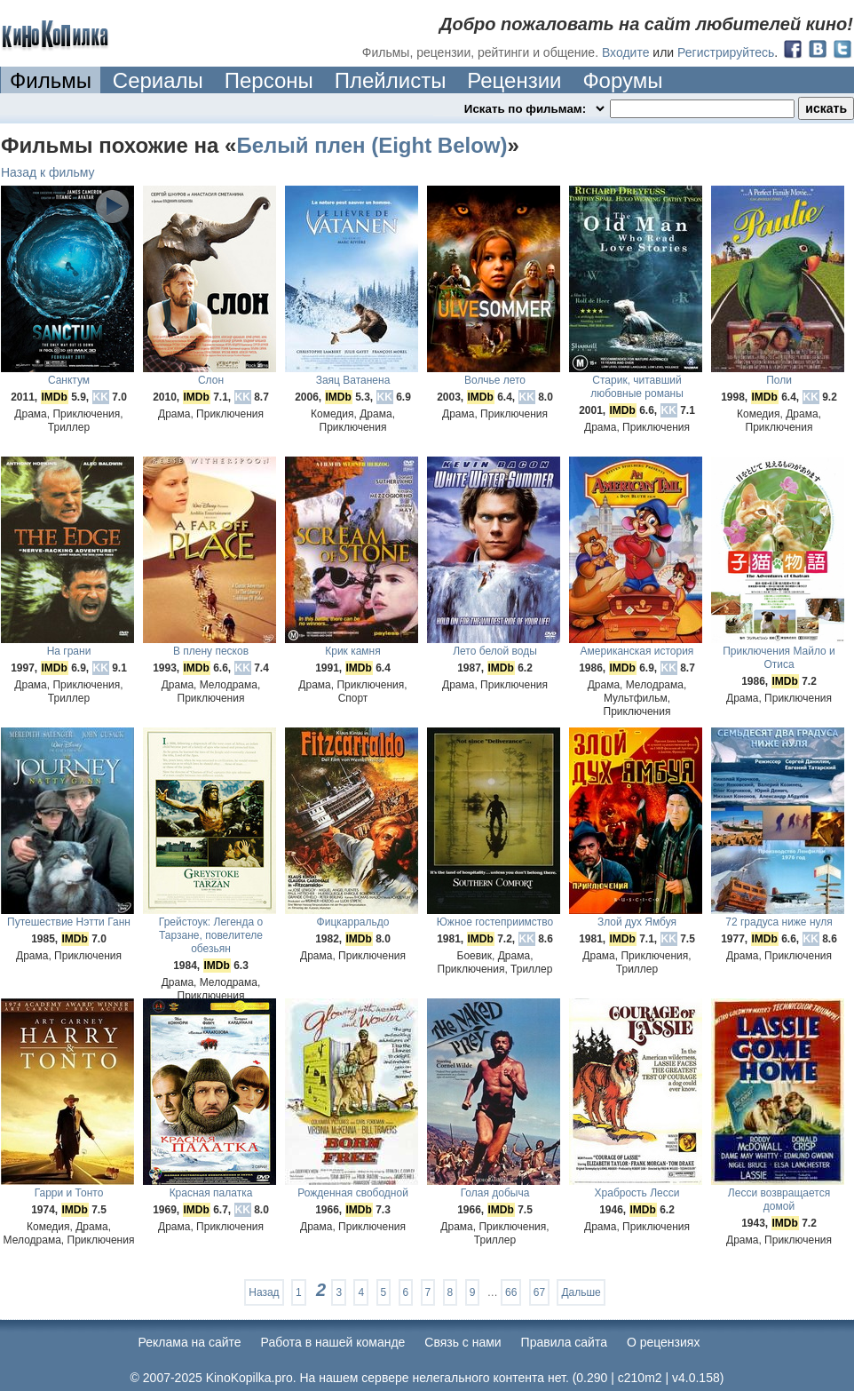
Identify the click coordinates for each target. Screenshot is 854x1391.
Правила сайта (564, 1342)
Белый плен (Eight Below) (371, 145)
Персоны (269, 80)
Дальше (580, 1292)
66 (511, 1292)
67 (539, 1292)
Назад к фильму (48, 172)
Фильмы (50, 80)
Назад (264, 1292)
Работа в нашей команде (333, 1342)
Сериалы (158, 80)
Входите (626, 52)
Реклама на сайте (189, 1342)
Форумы (622, 80)
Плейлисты (391, 80)
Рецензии (514, 80)
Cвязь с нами (462, 1342)
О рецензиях (663, 1342)
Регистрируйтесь (725, 52)
